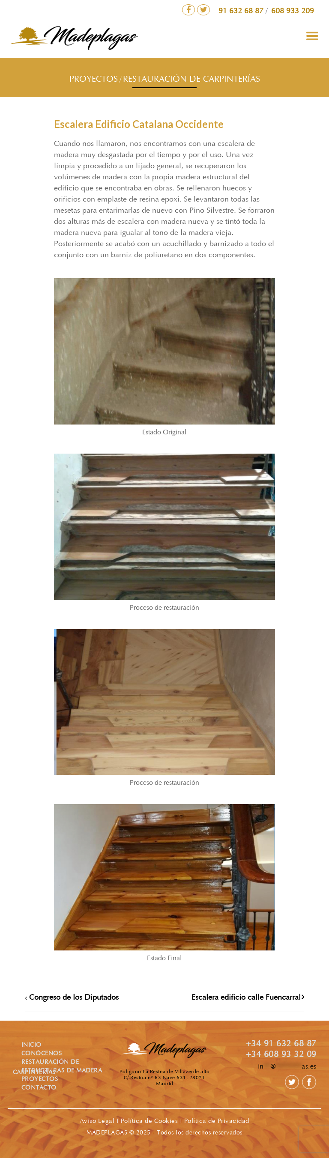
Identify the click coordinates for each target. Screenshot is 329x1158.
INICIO (31, 1045)
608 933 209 (292, 11)
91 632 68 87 (242, 11)
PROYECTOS (93, 79)
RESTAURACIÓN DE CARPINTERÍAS (191, 79)
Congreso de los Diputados (74, 998)
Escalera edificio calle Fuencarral (246, 998)
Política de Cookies (149, 1121)
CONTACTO (39, 1088)
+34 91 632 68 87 (281, 1044)
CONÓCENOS (41, 1054)
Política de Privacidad (216, 1121)
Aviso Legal (97, 1121)
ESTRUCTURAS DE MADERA (61, 1071)
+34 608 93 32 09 (281, 1055)
